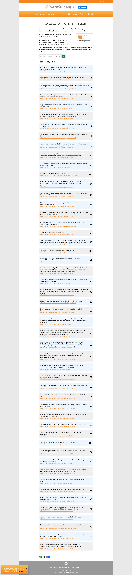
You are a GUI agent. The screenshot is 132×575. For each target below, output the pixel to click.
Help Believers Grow (76, 14)
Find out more (14, 571)
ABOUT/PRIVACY (68, 567)
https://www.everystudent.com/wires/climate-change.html (59, 408)
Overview (40, 14)
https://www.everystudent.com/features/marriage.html (58, 348)
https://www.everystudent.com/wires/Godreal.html (56, 283)
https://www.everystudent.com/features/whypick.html (57, 398)
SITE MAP (58, 567)
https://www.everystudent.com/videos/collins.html (56, 538)
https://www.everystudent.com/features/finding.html (57, 128)
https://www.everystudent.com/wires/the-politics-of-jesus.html (60, 244)
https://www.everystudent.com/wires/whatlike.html (57, 501)
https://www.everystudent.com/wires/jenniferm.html (57, 295)
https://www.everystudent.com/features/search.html (57, 118)
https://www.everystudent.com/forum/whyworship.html (58, 226)
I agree (21, 571)
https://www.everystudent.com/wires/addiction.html (57, 206)
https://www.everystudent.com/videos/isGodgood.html (58, 89)
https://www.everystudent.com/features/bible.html (56, 197)
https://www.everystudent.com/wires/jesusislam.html (57, 359)
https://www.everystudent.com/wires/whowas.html (57, 548)
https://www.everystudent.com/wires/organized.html (57, 336)
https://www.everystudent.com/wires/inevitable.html (57, 252)
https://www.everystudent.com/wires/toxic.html (55, 369)
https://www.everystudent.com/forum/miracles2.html (57, 418)
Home (41, 20)
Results (91, 14)
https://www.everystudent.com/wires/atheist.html (56, 71)
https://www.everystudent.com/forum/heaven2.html (57, 313)
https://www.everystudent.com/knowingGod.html (56, 324)
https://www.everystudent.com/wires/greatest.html (57, 167)
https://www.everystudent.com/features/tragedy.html (57, 473)
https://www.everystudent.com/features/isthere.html (57, 79)
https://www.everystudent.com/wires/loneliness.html (57, 262)
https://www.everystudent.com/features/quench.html (57, 426)
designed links (48, 36)
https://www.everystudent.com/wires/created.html (56, 234)
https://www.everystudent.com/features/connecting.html (58, 273)
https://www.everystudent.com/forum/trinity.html (56, 483)
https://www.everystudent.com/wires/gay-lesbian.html (58, 138)
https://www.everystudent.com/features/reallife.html (57, 436)
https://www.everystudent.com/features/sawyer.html (57, 444)
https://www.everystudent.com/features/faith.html (56, 98)
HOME (52, 567)
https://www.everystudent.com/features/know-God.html (58, 175)
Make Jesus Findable (56, 14)
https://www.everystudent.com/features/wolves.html (57, 491)
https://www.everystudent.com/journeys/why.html (56, 108)
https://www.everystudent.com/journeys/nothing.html (57, 379)
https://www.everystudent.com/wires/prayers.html (56, 157)
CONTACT (79, 567)
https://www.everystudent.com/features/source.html (57, 463)
